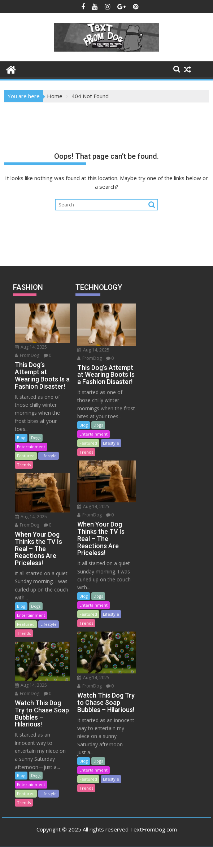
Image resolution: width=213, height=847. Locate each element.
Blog (21, 437)
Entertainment (31, 446)
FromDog (27, 355)
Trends (24, 464)
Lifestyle (48, 455)
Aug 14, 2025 (31, 347)
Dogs (35, 437)
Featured (26, 455)
